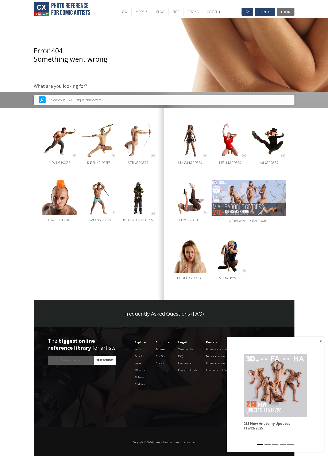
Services (160, 347)
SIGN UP (265, 10)
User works (184, 361)
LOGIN (285, 10)
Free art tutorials (187, 368)
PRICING (189, 10)
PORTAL (209, 10)
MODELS (137, 10)
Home (138, 347)
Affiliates (139, 375)
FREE (172, 10)
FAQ (180, 354)
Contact (159, 361)
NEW (120, 10)
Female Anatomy (215, 354)
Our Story (161, 354)
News (138, 361)
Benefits (139, 354)
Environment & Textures (220, 368)
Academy (140, 382)
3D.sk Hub (140, 368)
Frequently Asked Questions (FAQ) (164, 311)
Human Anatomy (215, 361)
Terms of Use (185, 347)
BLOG (156, 10)
